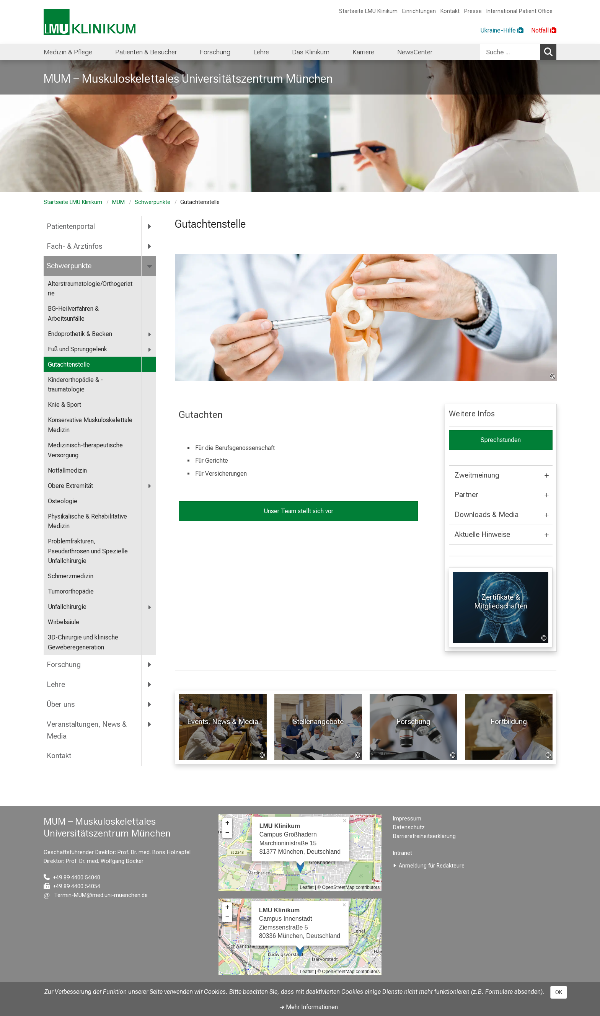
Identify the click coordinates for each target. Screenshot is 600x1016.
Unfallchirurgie (67, 606)
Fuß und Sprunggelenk (77, 349)
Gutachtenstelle (69, 364)
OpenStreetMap (338, 887)
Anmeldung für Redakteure (432, 866)
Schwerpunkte (152, 202)
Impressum (407, 818)
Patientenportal (71, 226)
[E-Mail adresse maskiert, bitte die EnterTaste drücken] (96, 895)
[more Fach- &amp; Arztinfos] (149, 246)
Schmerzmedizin (70, 576)
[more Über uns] (149, 704)
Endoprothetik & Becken (80, 334)
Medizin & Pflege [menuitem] (68, 52)
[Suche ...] (510, 52)
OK (558, 992)
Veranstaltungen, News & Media (87, 730)
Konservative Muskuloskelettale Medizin (90, 425)
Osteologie (62, 501)
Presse (473, 11)
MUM (118, 202)
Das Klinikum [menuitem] (310, 52)
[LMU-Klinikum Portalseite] (89, 22)
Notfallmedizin (67, 470)
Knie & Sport (64, 404)
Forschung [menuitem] (215, 52)
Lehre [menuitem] (261, 52)
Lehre (56, 684)
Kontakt (450, 11)
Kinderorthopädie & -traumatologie (75, 384)
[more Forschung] (149, 665)
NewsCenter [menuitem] (414, 52)
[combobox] (518, 52)
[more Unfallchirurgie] (150, 607)
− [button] (227, 833)
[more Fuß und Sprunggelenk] (150, 349)
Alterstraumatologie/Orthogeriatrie (90, 288)
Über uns (61, 704)
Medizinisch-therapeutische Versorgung (85, 450)
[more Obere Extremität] (150, 486)
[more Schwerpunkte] (150, 266)
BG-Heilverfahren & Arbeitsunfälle (73, 313)
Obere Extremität (70, 485)
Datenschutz (409, 827)
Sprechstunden (500, 440)
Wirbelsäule (63, 622)
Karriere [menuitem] (363, 52)
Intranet (402, 853)
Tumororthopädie (71, 591)
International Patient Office (519, 11)
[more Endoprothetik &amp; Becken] (150, 334)
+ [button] (227, 823)
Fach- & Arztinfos (74, 246)
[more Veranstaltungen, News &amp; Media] (149, 724)
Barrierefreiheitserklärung (424, 836)
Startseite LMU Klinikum (368, 11)
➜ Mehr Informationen (308, 1007)
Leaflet (307, 887)
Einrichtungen (419, 11)
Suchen (550, 52)
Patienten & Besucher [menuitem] (146, 52)
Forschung (64, 664)
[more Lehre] (149, 685)
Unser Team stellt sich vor (298, 511)
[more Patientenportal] (149, 226)
